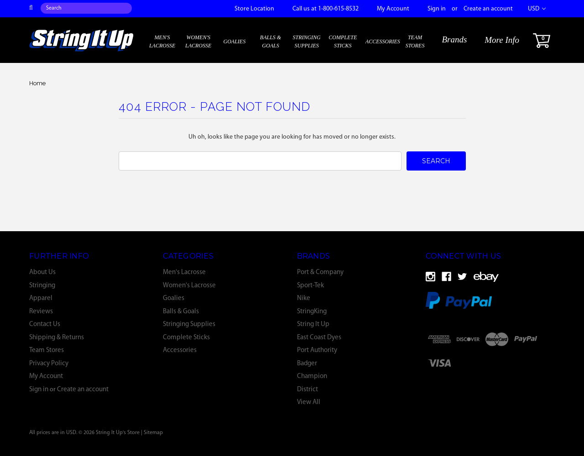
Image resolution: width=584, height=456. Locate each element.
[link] (493, 362)
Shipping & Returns (56, 337)
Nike (303, 298)
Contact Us (44, 324)
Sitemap (153, 432)
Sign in (437, 8)
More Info (502, 40)
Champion (312, 376)
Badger (307, 363)
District (307, 389)
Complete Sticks (342, 41)
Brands (454, 39)
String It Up (313, 324)
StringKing (312, 311)
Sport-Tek (310, 285)
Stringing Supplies (306, 41)
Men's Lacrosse (162, 41)
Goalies (235, 41)
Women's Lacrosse (198, 41)
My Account (393, 8)
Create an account (488, 8)
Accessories (382, 41)
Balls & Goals (270, 41)
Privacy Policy (48, 363)
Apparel (40, 298)
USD (537, 8)
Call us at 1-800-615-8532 (325, 8)
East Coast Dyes (319, 337)
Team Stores (415, 41)
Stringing (42, 285)
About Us (42, 272)
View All (308, 402)
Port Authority (317, 350)
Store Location (254, 8)
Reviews (41, 311)
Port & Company (320, 272)
